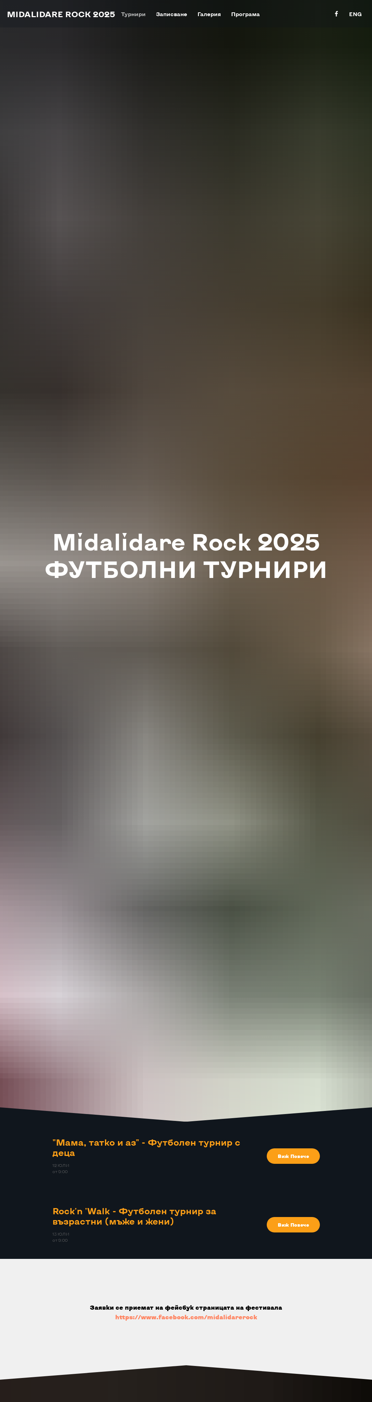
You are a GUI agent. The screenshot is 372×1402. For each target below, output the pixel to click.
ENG (355, 14)
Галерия (209, 14)
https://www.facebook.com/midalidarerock (186, 1317)
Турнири (133, 14)
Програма (245, 14)
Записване (171, 14)
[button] (293, 1156)
